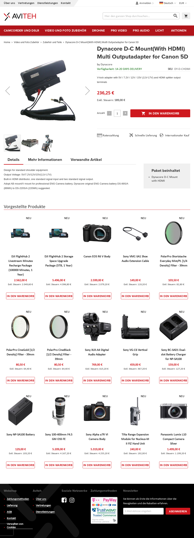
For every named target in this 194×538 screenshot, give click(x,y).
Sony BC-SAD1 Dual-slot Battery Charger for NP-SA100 (173, 355)
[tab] (13, 161)
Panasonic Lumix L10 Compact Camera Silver (173, 439)
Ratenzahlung (111, 135)
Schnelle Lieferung (146, 135)
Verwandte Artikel (86, 159)
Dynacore (106, 64)
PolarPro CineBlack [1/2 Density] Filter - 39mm (58, 355)
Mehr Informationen (45, 159)
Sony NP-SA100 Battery (20, 434)
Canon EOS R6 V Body (97, 256)
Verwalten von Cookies (15, 526)
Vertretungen (26, 3)
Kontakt (66, 3)
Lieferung (12, 505)
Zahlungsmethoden (18, 499)
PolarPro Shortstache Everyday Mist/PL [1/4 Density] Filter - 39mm (173, 261)
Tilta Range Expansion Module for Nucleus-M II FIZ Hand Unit (135, 439)
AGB (9, 512)
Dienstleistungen (47, 3)
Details (14, 159)
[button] (183, 3)
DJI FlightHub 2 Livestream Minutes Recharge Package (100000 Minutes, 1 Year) (20, 265)
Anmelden (145, 3)
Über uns (9, 3)
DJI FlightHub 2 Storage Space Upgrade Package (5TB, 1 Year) (59, 261)
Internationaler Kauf (177, 135)
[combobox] (141, 15)
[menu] (97, 30)
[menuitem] (21, 30)
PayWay (104, 510)
